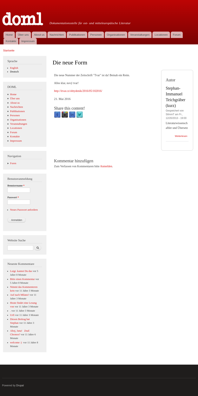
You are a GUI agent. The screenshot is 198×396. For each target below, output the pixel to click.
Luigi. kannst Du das (21, 271)
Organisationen (116, 34)
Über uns (23, 34)
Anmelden (106, 166)
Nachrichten (57, 34)
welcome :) (16, 342)
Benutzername (16, 185)
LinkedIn (72, 114)
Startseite (8, 50)
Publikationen (77, 34)
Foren (13, 163)
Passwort (13, 197)
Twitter (79, 114)
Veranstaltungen (140, 34)
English (14, 67)
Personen (96, 34)
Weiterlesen (181, 136)
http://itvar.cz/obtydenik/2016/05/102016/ (78, 90)
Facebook (57, 114)
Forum (177, 34)
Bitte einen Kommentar (22, 279)
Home (9, 34)
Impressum (28, 41)
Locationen (161, 34)
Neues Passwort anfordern (24, 209)
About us (39, 34)
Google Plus (64, 114)
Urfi (12, 315)
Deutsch (14, 71)
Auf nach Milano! (19, 294)
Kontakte (11, 41)
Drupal (20, 385)
